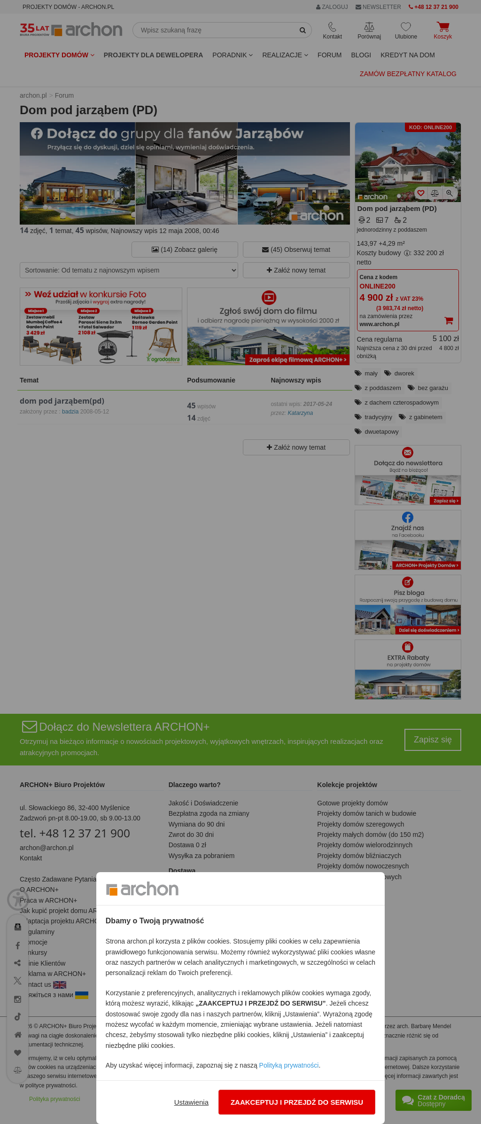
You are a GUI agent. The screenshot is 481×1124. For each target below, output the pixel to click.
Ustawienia (191, 1102)
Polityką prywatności (289, 1065)
